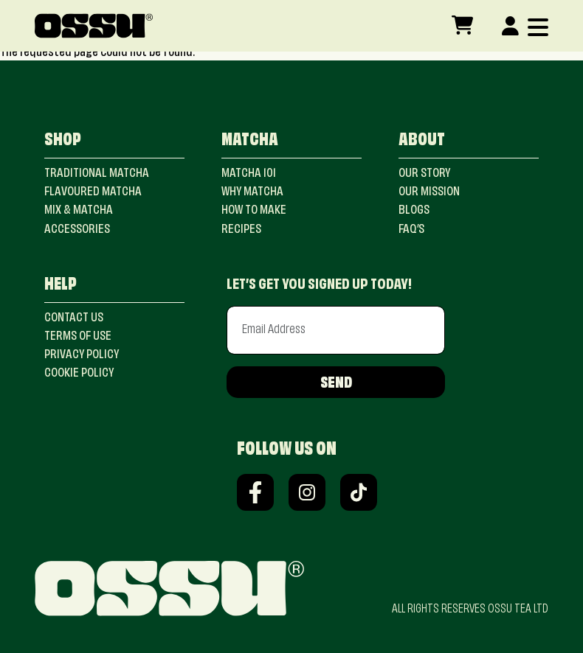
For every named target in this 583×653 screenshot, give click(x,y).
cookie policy (79, 374)
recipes (241, 230)
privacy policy (81, 355)
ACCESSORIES (77, 230)
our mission (429, 192)
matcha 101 (248, 174)
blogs (414, 211)
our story (424, 174)
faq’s (411, 230)
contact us (73, 318)
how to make (253, 211)
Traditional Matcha (96, 174)
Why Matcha (252, 192)
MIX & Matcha (78, 211)
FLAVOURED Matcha (93, 192)
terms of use (77, 337)
